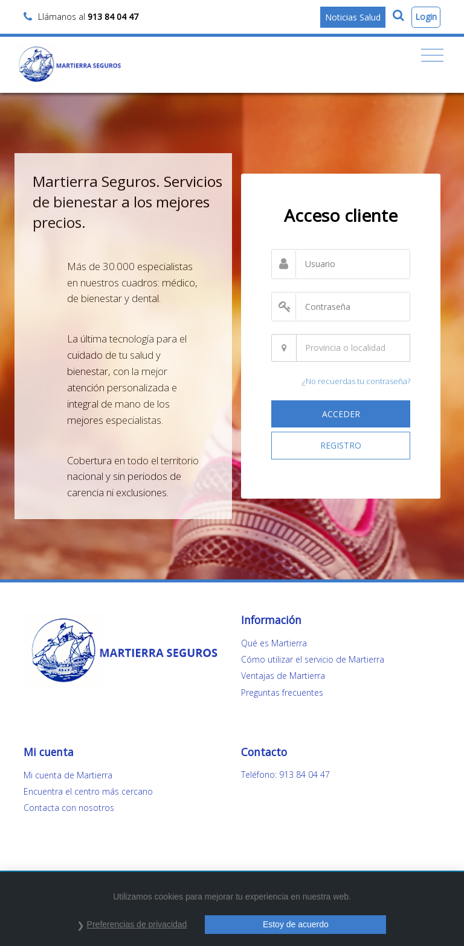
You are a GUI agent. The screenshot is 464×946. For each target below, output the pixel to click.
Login (426, 16)
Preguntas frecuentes (282, 692)
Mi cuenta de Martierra (68, 775)
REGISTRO (340, 445)
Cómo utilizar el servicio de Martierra (312, 659)
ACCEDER (341, 414)
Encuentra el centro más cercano (88, 791)
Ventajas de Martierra (283, 675)
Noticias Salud (353, 17)
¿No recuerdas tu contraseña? (356, 381)
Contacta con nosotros (69, 807)
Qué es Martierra (274, 643)
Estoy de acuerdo (296, 924)
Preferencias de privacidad (137, 924)
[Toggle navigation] (432, 55)
